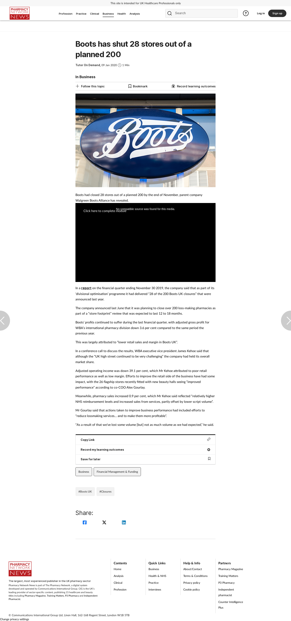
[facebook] (85, 523)
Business (83, 471)
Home (117, 569)
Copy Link (145, 439)
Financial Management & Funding (117, 471)
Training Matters (55, 595)
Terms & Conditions (195, 576)
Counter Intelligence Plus (230, 604)
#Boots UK (85, 491)
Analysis (118, 576)
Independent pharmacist (226, 592)
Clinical (118, 582)
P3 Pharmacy (72, 595)
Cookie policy (191, 589)
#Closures (105, 491)
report (86, 288)
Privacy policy (191, 582)
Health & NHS (157, 576)
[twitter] (105, 523)
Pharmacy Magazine (35, 595)
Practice (154, 582)
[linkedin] (124, 523)
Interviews (155, 589)
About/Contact (192, 569)
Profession (120, 589)
